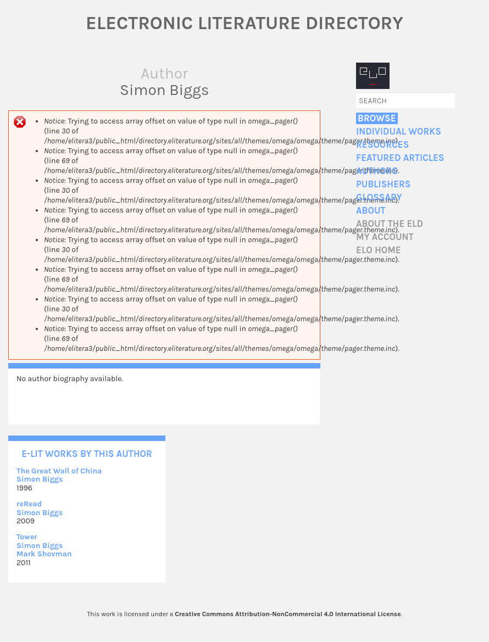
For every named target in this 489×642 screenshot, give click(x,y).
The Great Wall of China (59, 471)
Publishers (383, 184)
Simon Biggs (39, 479)
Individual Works (398, 131)
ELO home (378, 250)
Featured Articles (400, 158)
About (370, 210)
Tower (26, 536)
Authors (377, 171)
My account (385, 237)
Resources (382, 144)
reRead (29, 504)
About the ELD (389, 224)
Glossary (379, 197)
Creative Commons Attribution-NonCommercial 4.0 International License (288, 614)
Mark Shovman (44, 554)
